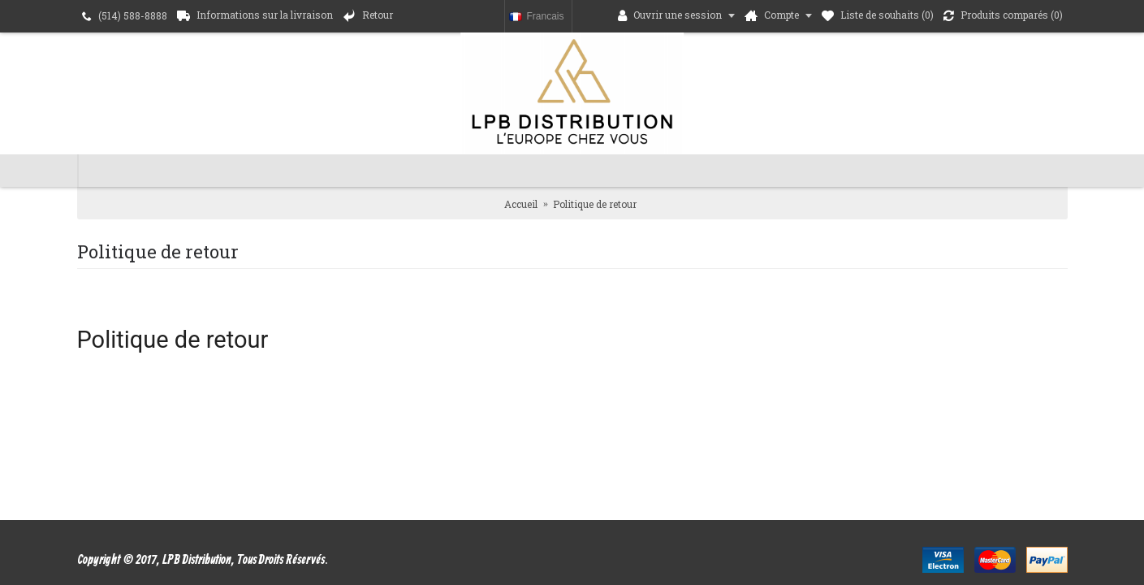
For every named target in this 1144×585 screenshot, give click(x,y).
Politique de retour (595, 203)
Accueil (520, 203)
